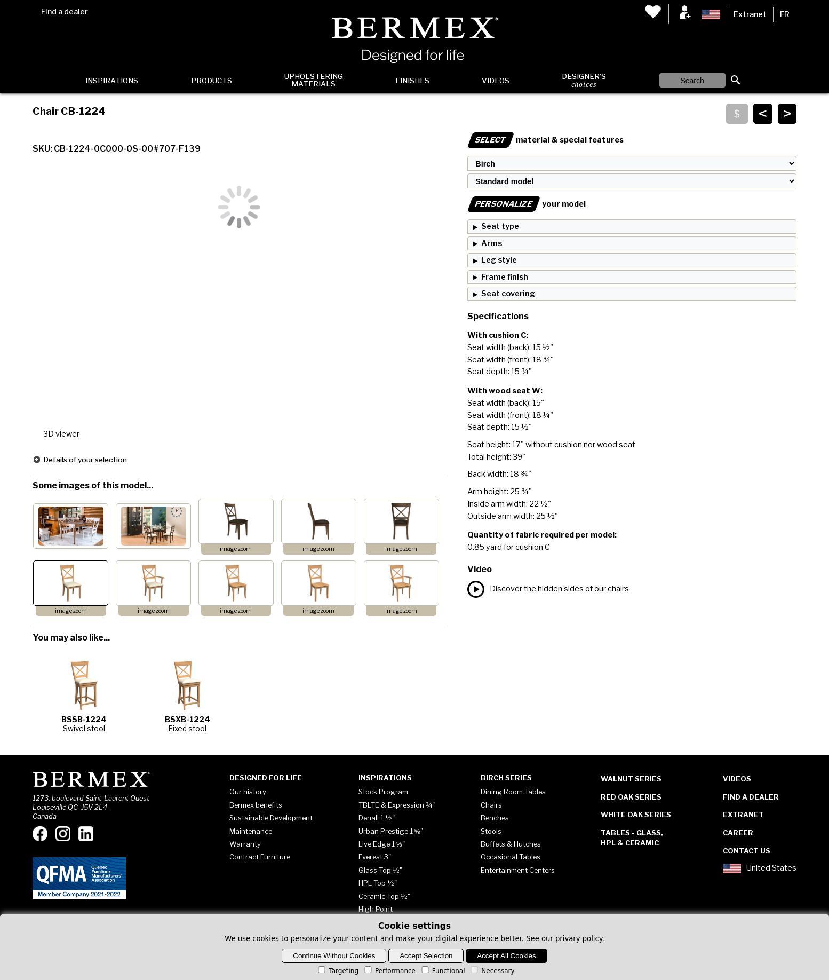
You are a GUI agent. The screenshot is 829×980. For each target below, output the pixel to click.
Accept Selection (426, 956)
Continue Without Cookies (334, 956)
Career (738, 832)
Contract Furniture (259, 856)
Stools (491, 831)
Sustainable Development (271, 817)
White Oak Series (636, 814)
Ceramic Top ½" (384, 896)
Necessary (491, 971)
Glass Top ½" (380, 870)
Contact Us (746, 851)
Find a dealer (64, 12)
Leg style (499, 260)
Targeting (337, 971)
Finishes (412, 80)
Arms (491, 243)
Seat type (500, 226)
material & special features (545, 140)
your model (526, 204)
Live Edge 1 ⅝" (381, 844)
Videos (495, 80)
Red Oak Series (631, 797)
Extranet (750, 14)
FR (785, 14)
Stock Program (383, 791)
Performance (389, 971)
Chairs (491, 805)
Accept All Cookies (506, 956)
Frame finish (504, 277)
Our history (247, 791)
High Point (375, 909)
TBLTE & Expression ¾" (396, 805)
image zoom (236, 549)
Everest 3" (374, 856)
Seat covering (508, 293)
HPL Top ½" (377, 883)
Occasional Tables (510, 856)
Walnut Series (631, 778)
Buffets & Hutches (511, 844)
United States (759, 868)
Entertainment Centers (518, 870)
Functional (442, 971)
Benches (495, 817)
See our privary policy (564, 939)
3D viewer (61, 434)
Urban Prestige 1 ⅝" (390, 831)
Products (211, 80)
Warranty (245, 844)
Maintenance (250, 831)
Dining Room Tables (513, 791)
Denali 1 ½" (376, 817)
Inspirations (111, 80)
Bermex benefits (255, 805)
